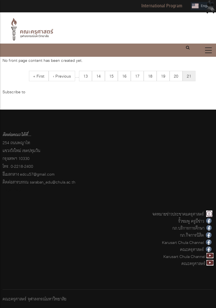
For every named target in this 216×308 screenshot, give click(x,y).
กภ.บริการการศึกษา (188, 228)
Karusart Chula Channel (183, 242)
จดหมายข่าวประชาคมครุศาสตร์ (178, 214)
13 (87, 76)
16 (126, 76)
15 (113, 76)
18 (152, 76)
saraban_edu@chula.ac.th (52, 182)
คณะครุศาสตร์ (192, 249)
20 (178, 76)
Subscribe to (14, 92)
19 (165, 76)
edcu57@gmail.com (37, 174)
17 (139, 76)
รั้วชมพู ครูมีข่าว (191, 221)
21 (191, 76)
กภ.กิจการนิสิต (192, 235)
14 (100, 76)
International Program (161, 6)
